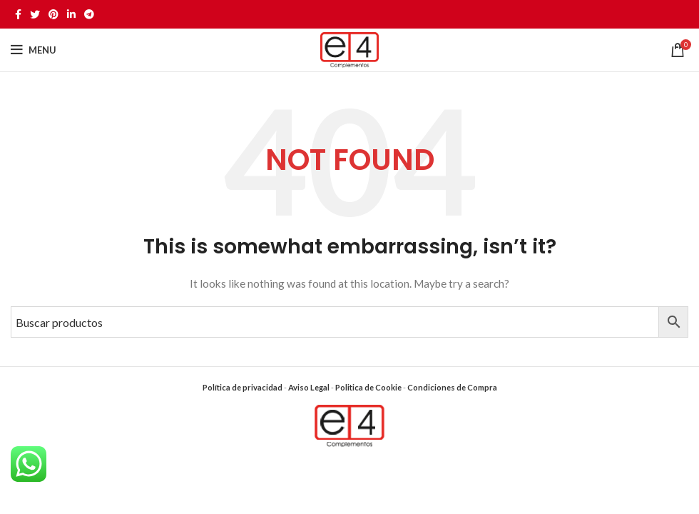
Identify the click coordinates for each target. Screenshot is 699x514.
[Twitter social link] (35, 14)
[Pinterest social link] (53, 14)
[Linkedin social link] (71, 14)
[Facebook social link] (18, 14)
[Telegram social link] (89, 14)
